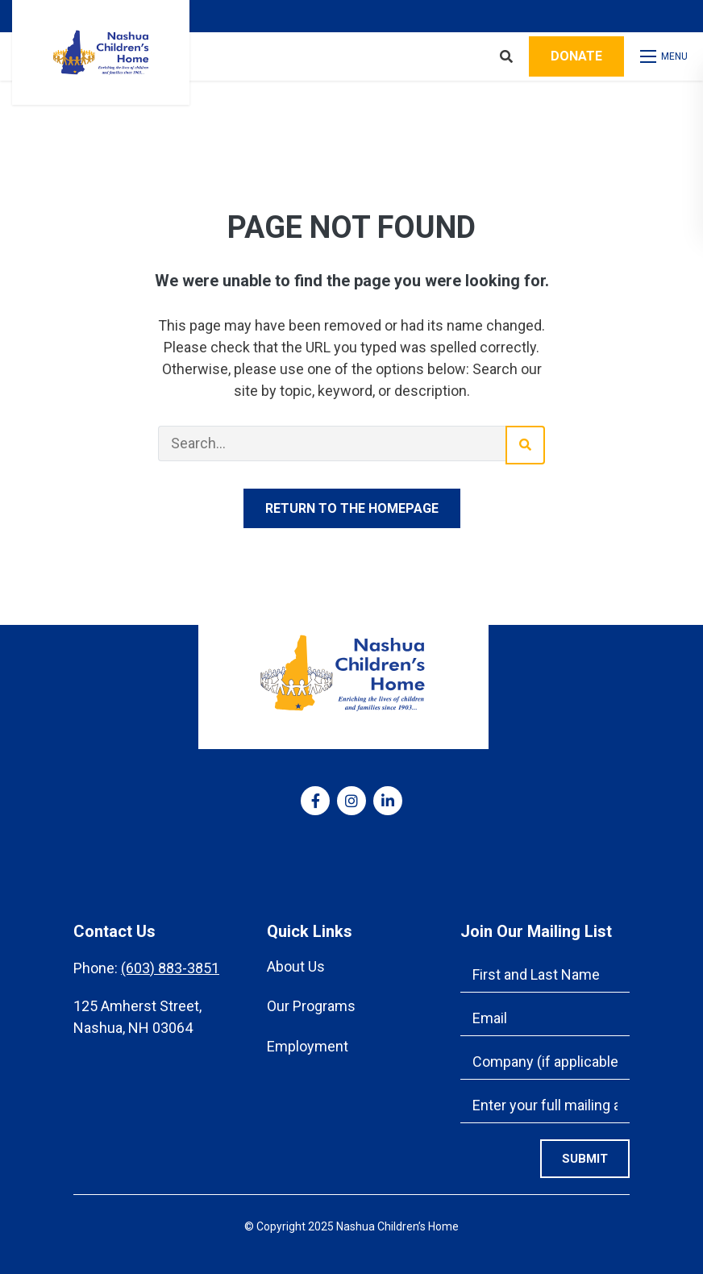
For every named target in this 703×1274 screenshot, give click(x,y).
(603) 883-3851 (170, 968)
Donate (576, 56)
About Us (296, 966)
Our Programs (311, 1005)
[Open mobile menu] (665, 56)
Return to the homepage (352, 508)
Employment (307, 1046)
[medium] (315, 800)
